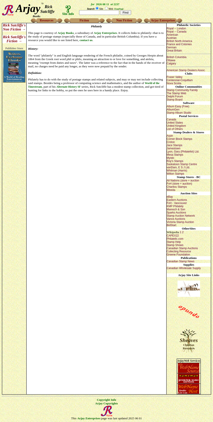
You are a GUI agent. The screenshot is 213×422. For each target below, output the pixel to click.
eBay (170, 196)
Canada (171, 119)
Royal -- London (176, 28)
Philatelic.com (175, 238)
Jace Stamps (174, 145)
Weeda (171, 190)
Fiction (84, 20)
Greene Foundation (178, 254)
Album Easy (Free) (178, 106)
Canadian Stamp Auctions (182, 248)
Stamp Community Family (182, 90)
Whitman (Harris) (177, 170)
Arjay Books (66, 33)
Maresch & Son (176, 209)
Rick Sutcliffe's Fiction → (14, 39)
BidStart (171, 225)
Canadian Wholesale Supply (184, 268)
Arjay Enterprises (163, 20)
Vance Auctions (176, 218)
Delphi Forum (175, 96)
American (172, 34)
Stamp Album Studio (179, 112)
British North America (179, 41)
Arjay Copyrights (106, 403)
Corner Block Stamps (179, 139)
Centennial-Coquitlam (180, 80)
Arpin (170, 135)
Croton (171, 142)
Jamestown (173, 148)
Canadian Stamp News (180, 261)
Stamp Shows (175, 245)
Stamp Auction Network (181, 215)
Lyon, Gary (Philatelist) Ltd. (183, 151)
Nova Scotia (174, 83)
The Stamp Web (176, 93)
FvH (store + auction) (179, 183)
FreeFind (118, 9)
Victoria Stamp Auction (180, 222)
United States (175, 122)
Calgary (171, 63)
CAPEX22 (173, 235)
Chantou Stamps (177, 186)
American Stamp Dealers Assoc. (186, 70)
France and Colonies (179, 44)
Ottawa (171, 60)
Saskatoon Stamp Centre (182, 164)
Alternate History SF (69, 86)
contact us (86, 40)
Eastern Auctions (177, 200)
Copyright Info (106, 399)
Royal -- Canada (176, 31)
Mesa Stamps (175, 154)
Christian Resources (189, 346)
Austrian (172, 38)
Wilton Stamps (175, 173)
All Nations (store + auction (183, 180)
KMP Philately (175, 206)
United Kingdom (176, 125)
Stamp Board (174, 99)
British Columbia (176, 57)
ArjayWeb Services (188, 360)
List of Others (175, 129)
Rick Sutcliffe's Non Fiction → (14, 27)
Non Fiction (124, 20)
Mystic (170, 157)
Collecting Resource (179, 251)
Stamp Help (174, 242)
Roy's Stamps (175, 161)
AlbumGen (173, 109)
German (171, 47)
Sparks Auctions (176, 212)
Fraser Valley (174, 77)
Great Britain (174, 50)
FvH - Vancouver (177, 203)
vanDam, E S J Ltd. (178, 167)
